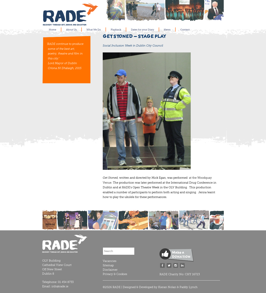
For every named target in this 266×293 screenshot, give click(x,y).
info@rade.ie (59, 286)
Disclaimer (110, 269)
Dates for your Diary (142, 29)
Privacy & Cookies (115, 274)
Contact (185, 29)
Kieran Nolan (167, 287)
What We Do (93, 29)
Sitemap (108, 265)
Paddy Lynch (189, 287)
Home (52, 29)
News (167, 29)
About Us (71, 29)
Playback (116, 29)
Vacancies (109, 261)
